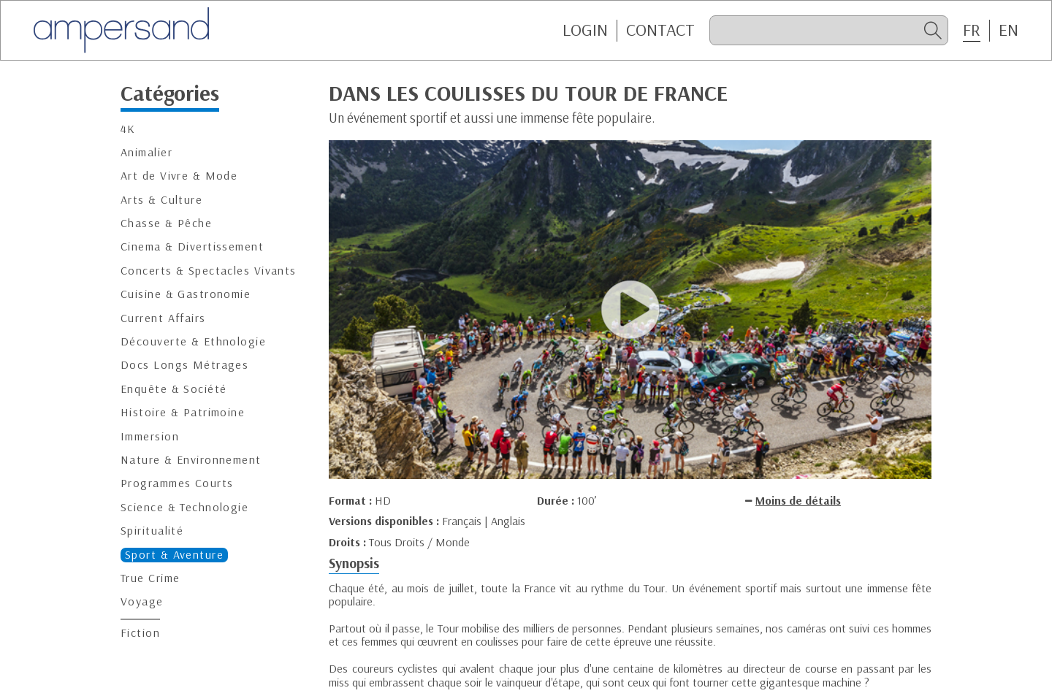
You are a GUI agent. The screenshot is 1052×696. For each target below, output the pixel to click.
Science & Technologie (184, 507)
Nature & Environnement (191, 460)
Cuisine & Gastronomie (186, 294)
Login (585, 30)
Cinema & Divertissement (192, 246)
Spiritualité (152, 531)
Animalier (146, 152)
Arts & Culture (161, 200)
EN (1008, 30)
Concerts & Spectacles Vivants (209, 271)
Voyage (142, 601)
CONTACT (660, 30)
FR (971, 30)
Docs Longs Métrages (184, 365)
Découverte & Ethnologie (193, 341)
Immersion (150, 436)
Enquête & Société (173, 389)
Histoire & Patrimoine (183, 412)
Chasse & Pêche (166, 223)
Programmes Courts (177, 483)
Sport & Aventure (174, 555)
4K (128, 129)
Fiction (140, 633)
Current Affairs (163, 318)
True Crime (150, 578)
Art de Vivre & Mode (179, 176)
